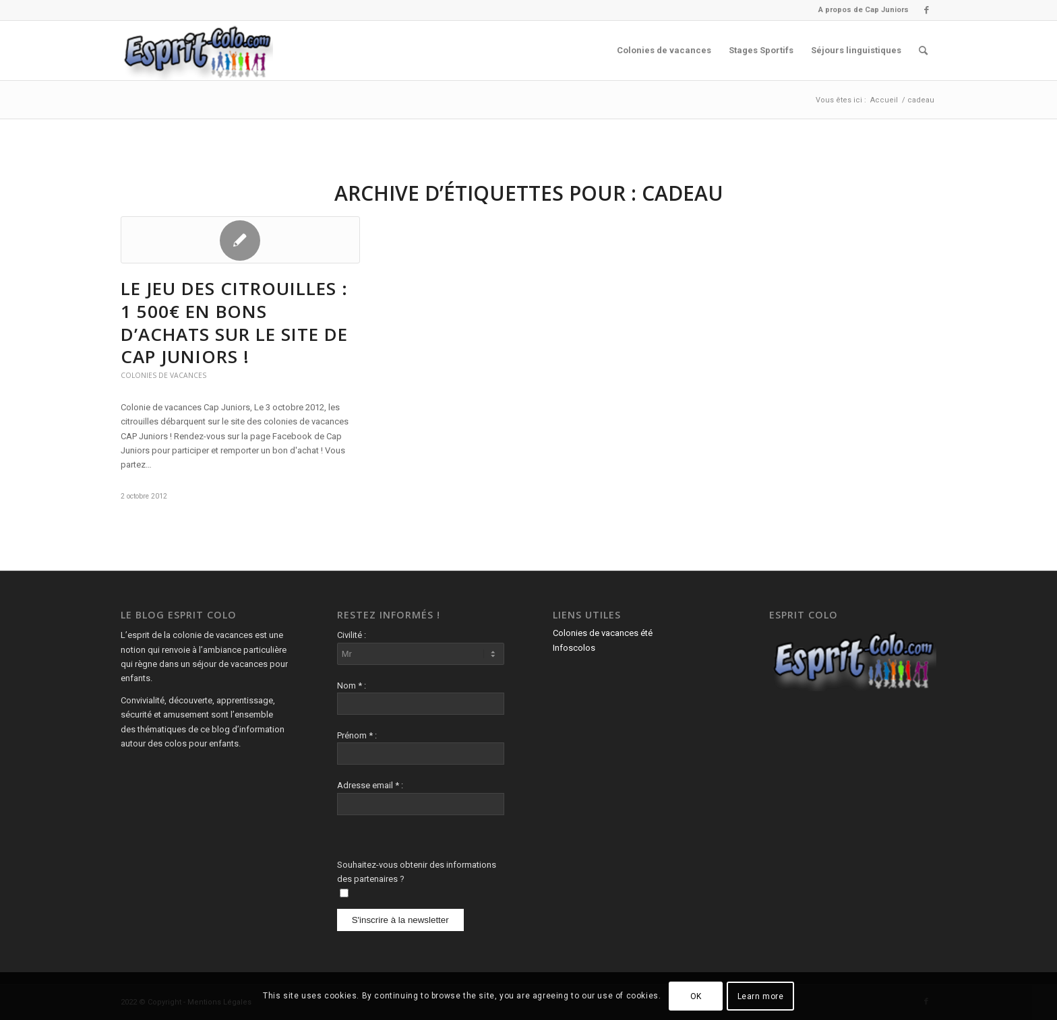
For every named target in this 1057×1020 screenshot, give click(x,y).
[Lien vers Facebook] (926, 10)
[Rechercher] (923, 50)
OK (696, 996)
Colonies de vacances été (603, 633)
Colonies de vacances (163, 375)
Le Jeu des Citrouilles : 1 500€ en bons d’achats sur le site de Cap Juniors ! (234, 322)
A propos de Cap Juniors (863, 9)
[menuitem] (860, 10)
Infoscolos (574, 648)
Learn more (760, 996)
